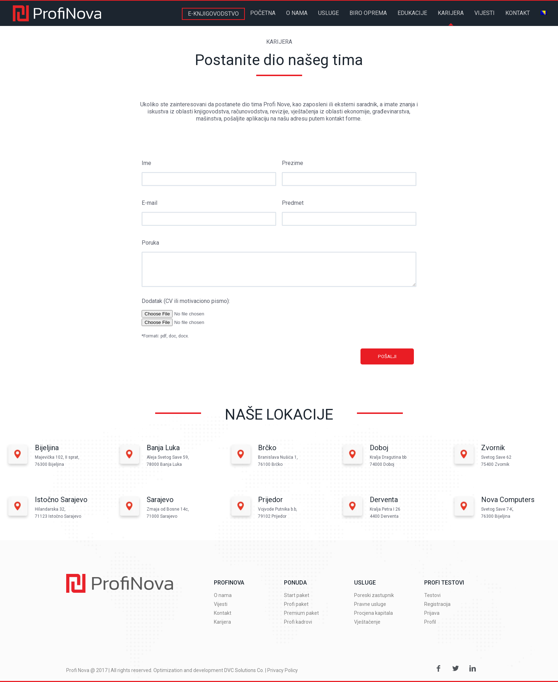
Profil (430, 622)
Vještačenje (367, 622)
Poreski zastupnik (374, 595)
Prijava (431, 613)
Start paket (296, 595)
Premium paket (301, 613)
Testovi (432, 595)
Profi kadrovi (298, 622)
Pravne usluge (370, 604)
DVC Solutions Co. (244, 670)
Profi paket (296, 604)
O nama (223, 595)
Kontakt (222, 613)
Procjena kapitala (373, 613)
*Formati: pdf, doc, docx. (165, 336)
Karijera (222, 622)
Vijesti (220, 604)
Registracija (437, 604)
